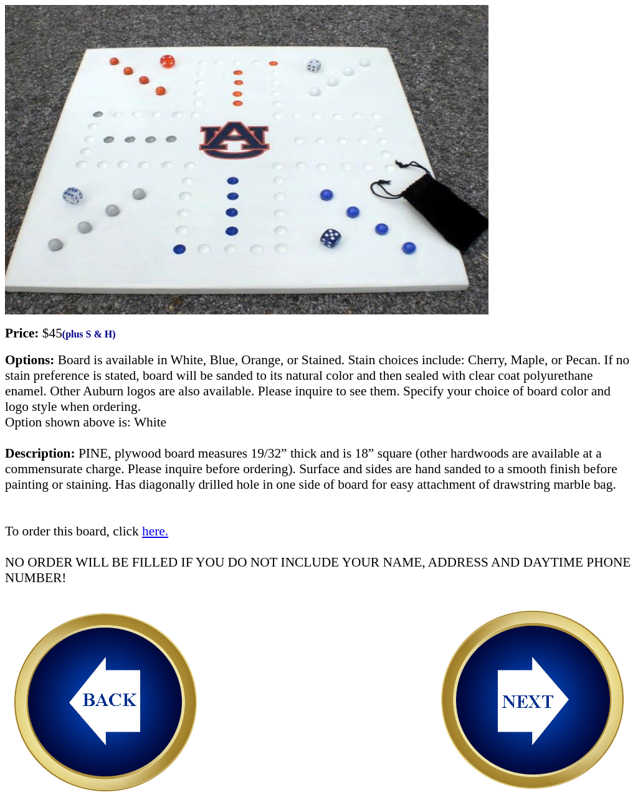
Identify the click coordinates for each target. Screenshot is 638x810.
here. (155, 531)
